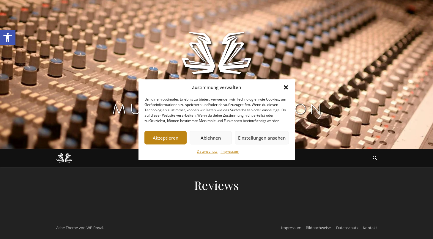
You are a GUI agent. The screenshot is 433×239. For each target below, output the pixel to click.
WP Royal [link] (94, 227)
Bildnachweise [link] (318, 227)
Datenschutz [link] (207, 151)
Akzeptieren (165, 138)
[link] (7, 37)
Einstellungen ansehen (262, 138)
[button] (286, 87)
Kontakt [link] (370, 227)
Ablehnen (211, 138)
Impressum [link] (230, 151)
